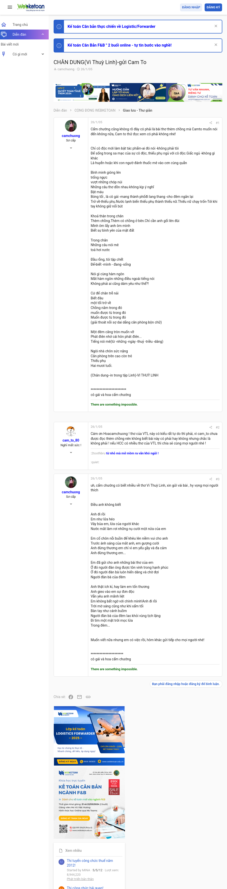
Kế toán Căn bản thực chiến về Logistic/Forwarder (114, 26)
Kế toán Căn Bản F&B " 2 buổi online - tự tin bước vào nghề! (123, 45)
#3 (151, 565)
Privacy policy (166, 857)
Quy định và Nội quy (140, 857)
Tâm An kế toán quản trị (184, 407)
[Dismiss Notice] (215, 26)
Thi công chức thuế (187, 381)
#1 (151, 123)
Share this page (191, 435)
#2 (151, 490)
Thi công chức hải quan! (192, 281)
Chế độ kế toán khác (188, 354)
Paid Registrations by (97, 873)
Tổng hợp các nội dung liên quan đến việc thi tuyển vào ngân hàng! (194, 335)
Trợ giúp (185, 857)
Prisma (63, 857)
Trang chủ (201, 857)
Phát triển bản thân (187, 272)
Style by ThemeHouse (73, 878)
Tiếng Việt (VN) (87, 857)
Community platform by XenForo (100, 869)
